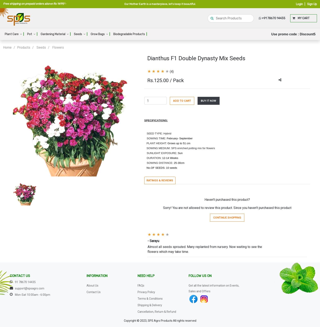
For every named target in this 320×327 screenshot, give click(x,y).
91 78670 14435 (25, 282)
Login (299, 4)
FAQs (141, 285)
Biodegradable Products (130, 34)
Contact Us (94, 292)
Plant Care (14, 34)
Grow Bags (100, 34)
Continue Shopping (227, 217)
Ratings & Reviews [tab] (160, 180)
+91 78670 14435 (272, 18)
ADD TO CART (182, 100)
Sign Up (312, 4)
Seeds (80, 34)
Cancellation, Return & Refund (157, 311)
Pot (32, 34)
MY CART (301, 18)
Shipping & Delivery (150, 305)
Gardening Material (56, 34)
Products (23, 47)
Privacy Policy (146, 292)
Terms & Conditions (150, 298)
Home (7, 47)
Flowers (58, 47)
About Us (92, 285)
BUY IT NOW (209, 100)
